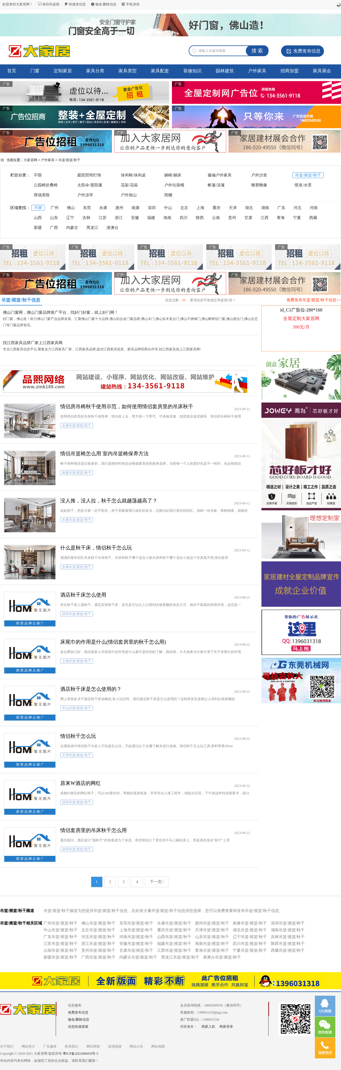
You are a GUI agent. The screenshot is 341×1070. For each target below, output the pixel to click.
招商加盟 (289, 70)
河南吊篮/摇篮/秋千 (136, 937)
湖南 (265, 208)
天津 (233, 208)
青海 (281, 218)
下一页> (157, 882)
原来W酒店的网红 (80, 783)
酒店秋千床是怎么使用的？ (91, 689)
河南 (314, 208)
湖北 (249, 208)
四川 (184, 218)
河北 (298, 208)
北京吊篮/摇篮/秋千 (98, 930)
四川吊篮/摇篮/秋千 (250, 943)
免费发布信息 (307, 51)
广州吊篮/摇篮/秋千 (60, 923)
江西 (265, 218)
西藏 (313, 218)
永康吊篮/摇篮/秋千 (174, 923)
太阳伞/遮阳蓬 (89, 185)
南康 (136, 208)
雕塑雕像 (259, 185)
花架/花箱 (129, 185)
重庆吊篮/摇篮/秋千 (174, 930)
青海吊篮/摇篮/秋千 (212, 950)
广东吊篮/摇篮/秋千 (60, 937)
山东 (54, 218)
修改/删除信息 (106, 4)
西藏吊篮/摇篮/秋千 (288, 950)
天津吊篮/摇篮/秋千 (212, 930)
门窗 (34, 70)
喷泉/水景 (303, 185)
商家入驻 (208, 1027)
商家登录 (226, 1027)
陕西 (200, 218)
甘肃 (248, 218)
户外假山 (129, 195)
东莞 (87, 208)
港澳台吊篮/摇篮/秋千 (222, 957)
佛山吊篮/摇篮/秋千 (98, 923)
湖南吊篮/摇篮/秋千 (288, 930)
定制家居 (63, 70)
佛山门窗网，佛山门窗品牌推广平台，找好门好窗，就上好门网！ (60, 312)
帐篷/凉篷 (216, 185)
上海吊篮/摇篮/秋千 (136, 930)
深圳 (152, 208)
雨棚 (168, 195)
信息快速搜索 (78, 1027)
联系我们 (71, 1046)
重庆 (217, 208)
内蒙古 (72, 228)
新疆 (38, 228)
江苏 (103, 218)
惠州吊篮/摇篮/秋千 (212, 923)
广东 (281, 208)
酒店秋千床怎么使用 (83, 595)
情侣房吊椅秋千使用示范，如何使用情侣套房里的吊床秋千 (126, 406)
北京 (184, 208)
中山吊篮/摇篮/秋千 (60, 930)
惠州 (119, 208)
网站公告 (136, 1046)
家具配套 (160, 70)
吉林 (86, 218)
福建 (151, 218)
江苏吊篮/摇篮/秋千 (60, 943)
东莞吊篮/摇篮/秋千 (136, 923)
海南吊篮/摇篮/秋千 (212, 943)
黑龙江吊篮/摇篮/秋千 (180, 957)
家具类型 (127, 70)
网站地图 (158, 1046)
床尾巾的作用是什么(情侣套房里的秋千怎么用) (113, 642)
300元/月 (301, 327)
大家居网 (30, 160)
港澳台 (112, 228)
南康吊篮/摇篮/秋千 (250, 923)
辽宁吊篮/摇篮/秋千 (250, 937)
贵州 (232, 218)
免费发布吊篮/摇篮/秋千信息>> (313, 300)
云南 (216, 218)
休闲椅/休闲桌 (133, 175)
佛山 (71, 208)
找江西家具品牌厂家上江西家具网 (33, 343)
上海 (200, 208)
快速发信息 (77, 4)
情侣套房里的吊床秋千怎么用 (93, 830)
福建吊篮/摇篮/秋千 (174, 943)
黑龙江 (92, 228)
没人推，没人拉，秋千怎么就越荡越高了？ (108, 501)
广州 (55, 208)
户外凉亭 (85, 195)
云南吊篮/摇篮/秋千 (60, 950)
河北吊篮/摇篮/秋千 (98, 937)
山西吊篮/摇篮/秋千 (174, 937)
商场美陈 (42, 195)
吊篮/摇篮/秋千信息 (20, 300)
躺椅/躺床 (172, 175)
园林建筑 (225, 70)
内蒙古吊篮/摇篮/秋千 (138, 957)
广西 (54, 228)
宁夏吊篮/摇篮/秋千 (250, 950)
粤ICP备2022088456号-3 (80, 1054)
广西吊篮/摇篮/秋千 (98, 957)
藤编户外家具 (220, 175)
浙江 (119, 218)
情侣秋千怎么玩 (78, 736)
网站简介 (28, 1046)
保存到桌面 (50, 4)
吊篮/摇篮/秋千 (69, 160)
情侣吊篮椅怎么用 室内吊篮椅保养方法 (104, 453)
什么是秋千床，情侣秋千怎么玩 (96, 548)
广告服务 (50, 1046)
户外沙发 (259, 175)
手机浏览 (133, 4)
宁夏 (297, 218)
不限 (38, 175)
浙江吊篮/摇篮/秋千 (98, 943)
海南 (167, 218)
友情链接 (115, 1046)
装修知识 (192, 70)
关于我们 (7, 1046)
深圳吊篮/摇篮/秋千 (288, 923)
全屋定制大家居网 (301, 318)
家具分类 (95, 70)
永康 (103, 208)
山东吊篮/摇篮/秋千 (212, 937)
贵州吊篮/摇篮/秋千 (98, 950)
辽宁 (70, 218)
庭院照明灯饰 (89, 175)
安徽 (135, 218)
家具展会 (322, 70)
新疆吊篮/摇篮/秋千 (60, 957)
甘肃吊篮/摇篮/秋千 (136, 950)
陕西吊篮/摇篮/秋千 (288, 943)
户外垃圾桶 (174, 185)
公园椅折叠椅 (46, 185)
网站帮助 (93, 1046)
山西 (38, 218)
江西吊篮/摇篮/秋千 (174, 950)
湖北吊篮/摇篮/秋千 (250, 930)
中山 (168, 208)
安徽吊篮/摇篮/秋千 (136, 943)
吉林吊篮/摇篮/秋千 (288, 937)
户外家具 (257, 70)
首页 (11, 70)
